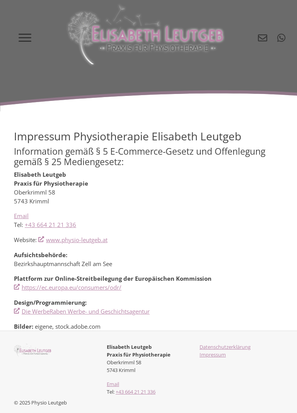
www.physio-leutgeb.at (77, 240)
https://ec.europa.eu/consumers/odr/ (71, 287)
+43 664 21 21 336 (50, 225)
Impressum (213, 354)
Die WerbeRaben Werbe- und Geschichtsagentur (86, 311)
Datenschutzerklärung (225, 346)
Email (21, 216)
